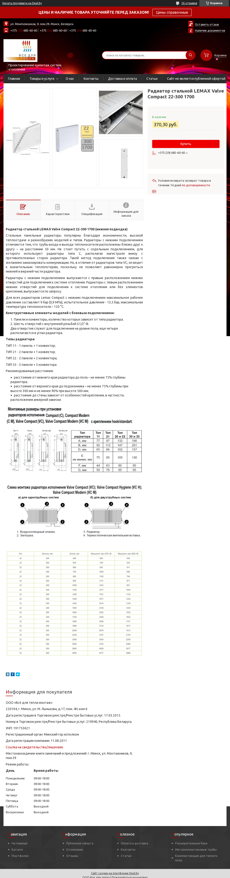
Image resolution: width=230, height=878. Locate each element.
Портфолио (20, 855)
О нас (70, 78)
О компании (74, 849)
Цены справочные (172, 12)
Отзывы (72, 855)
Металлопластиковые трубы (196, 849)
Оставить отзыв (207, 24)
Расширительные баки (191, 843)
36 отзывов (189, 3)
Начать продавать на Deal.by (22, 3)
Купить (186, 144)
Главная (14, 78)
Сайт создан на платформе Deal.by (115, 873)
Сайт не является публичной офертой (196, 78)
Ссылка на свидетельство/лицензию (34, 747)
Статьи (152, 78)
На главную (20, 843)
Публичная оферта (79, 843)
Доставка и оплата (122, 78)
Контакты (91, 78)
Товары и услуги (42, 78)
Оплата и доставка (134, 843)
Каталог (17, 849)
